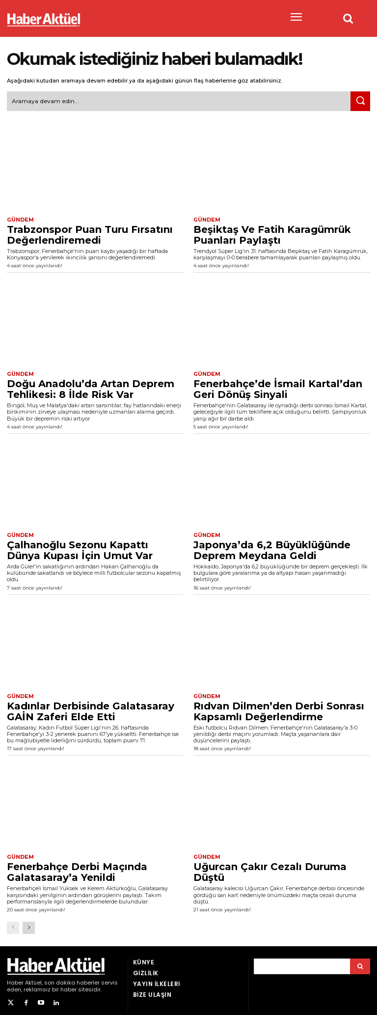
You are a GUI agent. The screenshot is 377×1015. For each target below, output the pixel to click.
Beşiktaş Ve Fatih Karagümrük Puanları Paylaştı (272, 233)
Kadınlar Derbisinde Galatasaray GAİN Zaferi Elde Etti (90, 708)
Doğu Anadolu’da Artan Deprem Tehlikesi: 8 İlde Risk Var (90, 387)
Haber (15, 979)
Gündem (19, 218)
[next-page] (29, 924)
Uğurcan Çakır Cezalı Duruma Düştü (270, 868)
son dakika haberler (72, 979)
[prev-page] (13, 924)
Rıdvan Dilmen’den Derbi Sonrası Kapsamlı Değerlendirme (278, 708)
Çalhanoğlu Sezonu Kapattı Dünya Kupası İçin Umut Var (80, 547)
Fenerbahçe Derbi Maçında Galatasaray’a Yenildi (77, 868)
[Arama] (360, 962)
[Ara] (360, 100)
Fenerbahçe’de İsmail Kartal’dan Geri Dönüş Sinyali (277, 387)
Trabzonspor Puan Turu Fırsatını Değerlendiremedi (90, 233)
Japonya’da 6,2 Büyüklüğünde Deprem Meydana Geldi (271, 547)
